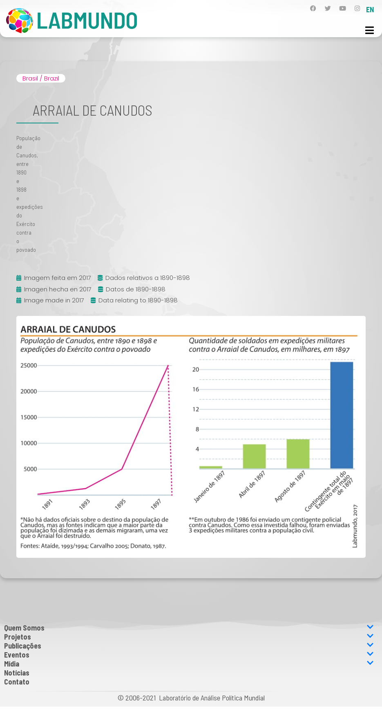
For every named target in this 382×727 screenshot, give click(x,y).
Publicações (189, 645)
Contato (16, 681)
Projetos (189, 636)
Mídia (189, 663)
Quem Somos (189, 627)
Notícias (16, 672)
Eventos (189, 654)
